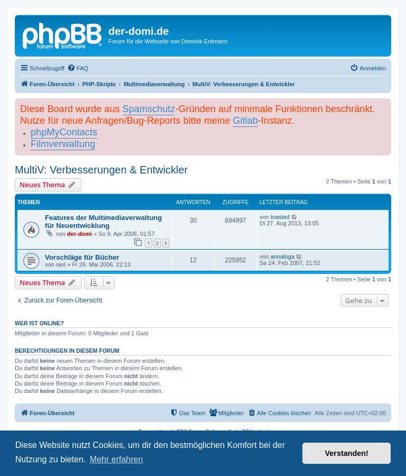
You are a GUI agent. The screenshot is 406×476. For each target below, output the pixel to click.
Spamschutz (149, 109)
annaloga (282, 256)
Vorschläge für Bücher (82, 257)
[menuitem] (77, 68)
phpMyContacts (64, 132)
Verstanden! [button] (346, 453)
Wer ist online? (39, 323)
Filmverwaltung (63, 144)
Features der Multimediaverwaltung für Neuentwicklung (103, 222)
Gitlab (245, 120)
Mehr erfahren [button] (116, 459)
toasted (280, 217)
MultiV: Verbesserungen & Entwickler (101, 170)
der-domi (79, 234)
